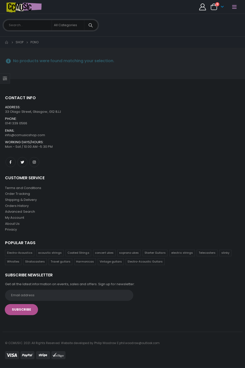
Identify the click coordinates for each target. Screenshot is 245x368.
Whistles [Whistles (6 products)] (13, 262)
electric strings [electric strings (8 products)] (182, 253)
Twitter (22, 162)
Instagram (34, 162)
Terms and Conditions (23, 188)
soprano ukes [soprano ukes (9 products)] (129, 253)
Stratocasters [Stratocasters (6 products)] (35, 262)
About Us (12, 224)
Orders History (17, 206)
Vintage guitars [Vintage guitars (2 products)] (111, 262)
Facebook (11, 162)
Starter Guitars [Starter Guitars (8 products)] (155, 253)
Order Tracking (17, 194)
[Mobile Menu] (234, 7)
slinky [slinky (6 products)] (225, 253)
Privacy (11, 230)
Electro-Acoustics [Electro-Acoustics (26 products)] (19, 253)
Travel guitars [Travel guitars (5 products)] (61, 262)
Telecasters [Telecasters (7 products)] (207, 253)
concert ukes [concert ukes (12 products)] (104, 253)
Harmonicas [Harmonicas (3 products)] (85, 262)
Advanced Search (20, 212)
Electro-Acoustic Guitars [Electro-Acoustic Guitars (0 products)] (145, 262)
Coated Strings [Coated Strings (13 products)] (78, 253)
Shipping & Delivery (21, 200)
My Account (14, 218)
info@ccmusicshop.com (25, 135)
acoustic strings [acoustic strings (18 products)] (50, 253)
